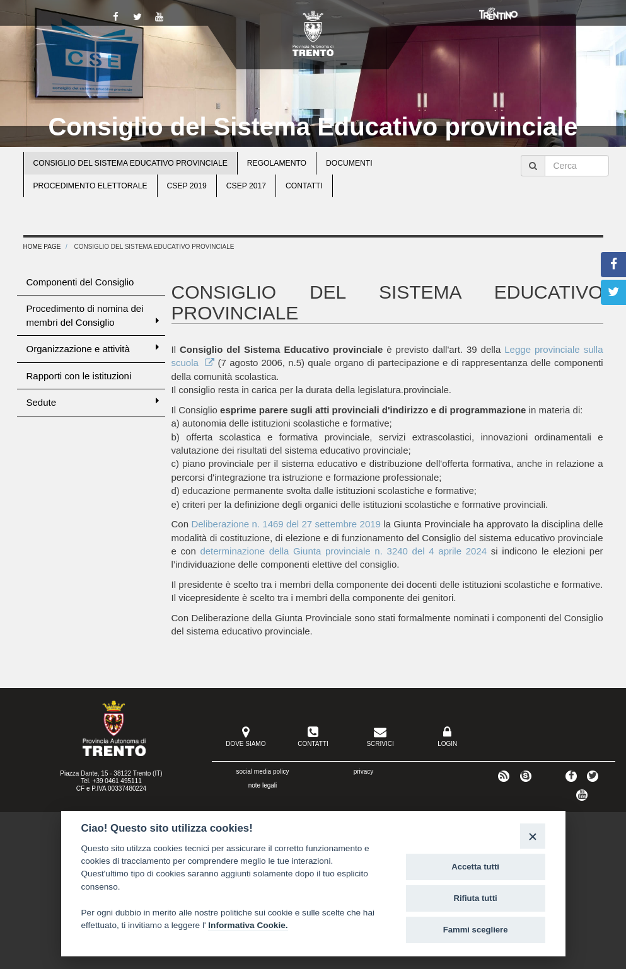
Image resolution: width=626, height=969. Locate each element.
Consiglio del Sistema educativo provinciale (130, 163)
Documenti (349, 163)
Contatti (304, 185)
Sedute (92, 402)
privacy (364, 771)
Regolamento (276, 163)
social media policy (262, 771)
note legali (262, 785)
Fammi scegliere (475, 929)
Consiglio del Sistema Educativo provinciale (312, 126)
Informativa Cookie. (247, 925)
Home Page (42, 246)
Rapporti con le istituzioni (79, 375)
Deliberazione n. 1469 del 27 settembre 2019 (286, 524)
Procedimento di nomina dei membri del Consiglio (92, 315)
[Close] (532, 835)
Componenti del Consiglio (80, 282)
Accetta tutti (475, 866)
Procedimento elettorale (90, 185)
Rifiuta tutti (475, 898)
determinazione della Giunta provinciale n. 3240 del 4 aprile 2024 (343, 551)
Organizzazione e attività (92, 348)
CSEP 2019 (187, 185)
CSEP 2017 (246, 185)
